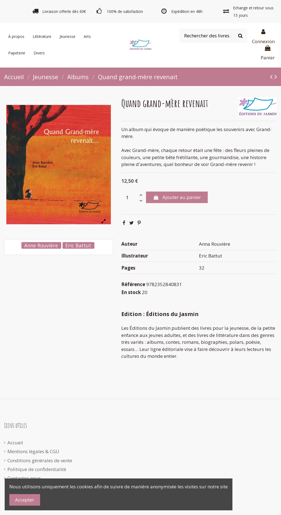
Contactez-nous (24, 478)
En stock (131, 292)
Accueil (15, 442)
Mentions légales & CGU (33, 451)
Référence (133, 284)
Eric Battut (78, 245)
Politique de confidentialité (36, 469)
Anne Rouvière (41, 245)
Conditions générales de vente (39, 460)
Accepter (24, 500)
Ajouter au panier (177, 197)
